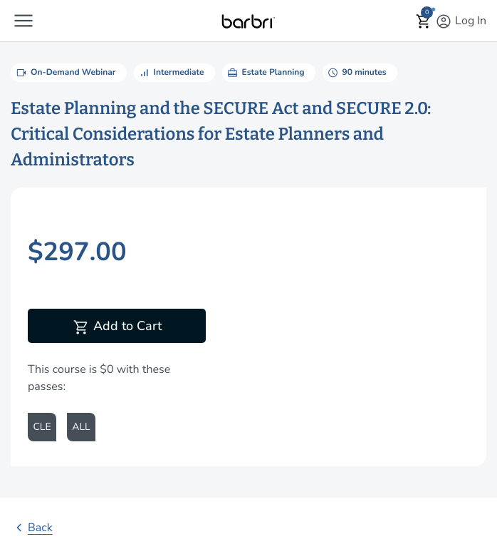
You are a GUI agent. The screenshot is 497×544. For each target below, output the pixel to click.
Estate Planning (265, 73)
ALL (81, 426)
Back (32, 527)
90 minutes (356, 73)
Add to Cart (117, 327)
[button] (23, 20)
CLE (42, 426)
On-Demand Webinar (65, 73)
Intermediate (170, 73)
